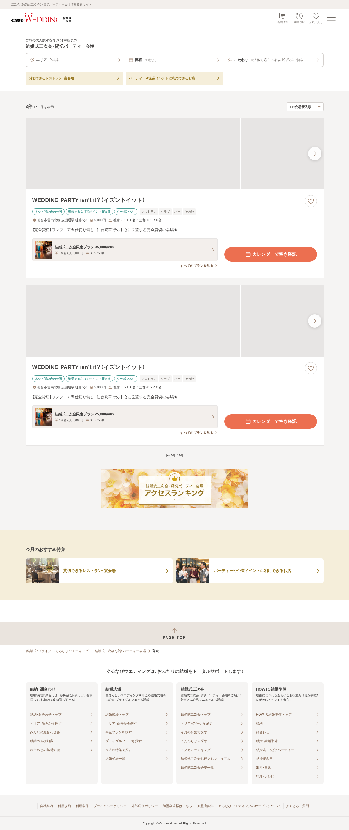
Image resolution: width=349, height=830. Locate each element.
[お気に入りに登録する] (311, 201)
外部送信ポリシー (144, 806)
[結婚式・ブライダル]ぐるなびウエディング (57, 651)
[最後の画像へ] (314, 153)
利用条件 (82, 806)
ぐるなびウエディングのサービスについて (249, 806)
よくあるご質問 (297, 806)
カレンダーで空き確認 (271, 254)
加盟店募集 (205, 806)
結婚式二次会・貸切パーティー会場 (120, 651)
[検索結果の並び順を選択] (305, 106)
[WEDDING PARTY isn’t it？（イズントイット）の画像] (175, 153)
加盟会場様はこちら (177, 806)
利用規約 (64, 806)
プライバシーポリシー (110, 806)
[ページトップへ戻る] (174, 633)
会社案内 (46, 806)
